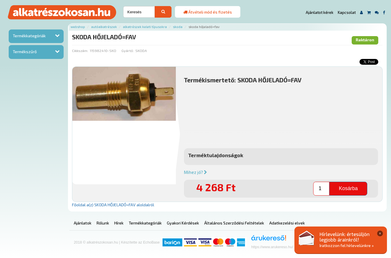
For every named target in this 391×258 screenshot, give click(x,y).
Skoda (177, 27)
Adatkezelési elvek (287, 222)
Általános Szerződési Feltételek (234, 222)
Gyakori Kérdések (183, 222)
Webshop (78, 27)
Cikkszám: (80, 50)
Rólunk (103, 222)
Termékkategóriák (29, 35)
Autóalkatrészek (104, 27)
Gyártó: (127, 50)
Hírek (118, 222)
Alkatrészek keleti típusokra (145, 27)
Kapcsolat (347, 12)
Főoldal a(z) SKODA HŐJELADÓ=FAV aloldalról (113, 204)
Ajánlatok (82, 222)
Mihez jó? (195, 172)
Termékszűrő (25, 51)
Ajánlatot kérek (319, 12)
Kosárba (348, 188)
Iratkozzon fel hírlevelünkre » (347, 245)
